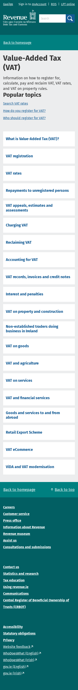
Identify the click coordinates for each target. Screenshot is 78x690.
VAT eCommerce (19, 449)
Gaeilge (8, 4)
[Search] (52, 18)
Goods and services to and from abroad (33, 415)
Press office (12, 520)
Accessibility (13, 627)
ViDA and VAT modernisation (30, 467)
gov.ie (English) (14, 667)
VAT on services (19, 380)
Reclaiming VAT (19, 242)
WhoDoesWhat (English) (20, 653)
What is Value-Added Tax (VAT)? (32, 139)
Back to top (65, 489)
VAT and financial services (28, 398)
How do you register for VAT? (24, 111)
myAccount (39, 4)
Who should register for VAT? (24, 118)
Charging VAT (17, 225)
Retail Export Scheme (24, 432)
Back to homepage (17, 43)
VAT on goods (17, 346)
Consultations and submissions (27, 547)
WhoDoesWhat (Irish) (18, 660)
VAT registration (19, 156)
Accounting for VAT (22, 259)
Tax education (14, 580)
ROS (54, 4)
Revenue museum (16, 534)
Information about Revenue (24, 527)
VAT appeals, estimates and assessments (29, 207)
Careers (9, 507)
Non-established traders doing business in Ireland (32, 328)
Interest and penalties (24, 294)
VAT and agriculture (22, 363)
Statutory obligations (19, 633)
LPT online (68, 4)
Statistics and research (20, 574)
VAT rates (14, 173)
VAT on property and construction (34, 311)
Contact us (11, 567)
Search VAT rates (15, 103)
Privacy (8, 640)
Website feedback (16, 647)
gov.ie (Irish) (12, 673)
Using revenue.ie (15, 587)
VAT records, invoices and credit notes (38, 277)
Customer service (16, 514)
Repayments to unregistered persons (37, 190)
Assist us (10, 540)
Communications (16, 594)
